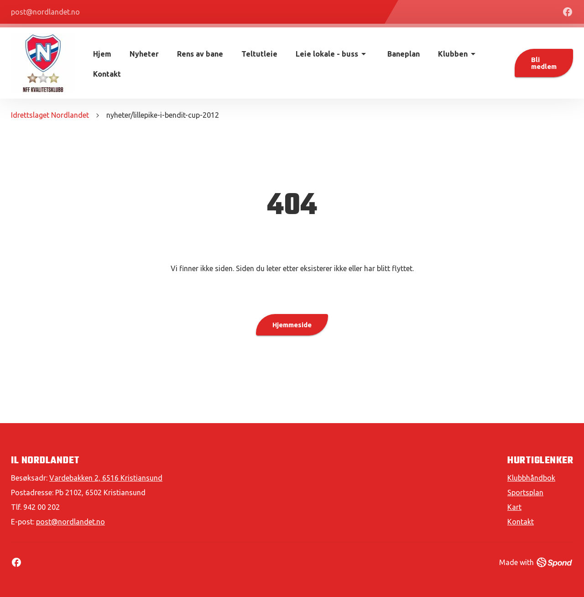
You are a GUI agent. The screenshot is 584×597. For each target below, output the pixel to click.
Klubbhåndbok (531, 478)
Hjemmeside (292, 324)
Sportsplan (525, 492)
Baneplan (403, 54)
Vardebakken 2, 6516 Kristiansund (105, 478)
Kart (514, 507)
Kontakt (107, 74)
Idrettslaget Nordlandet (50, 115)
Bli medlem (544, 63)
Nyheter (144, 54)
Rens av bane (200, 54)
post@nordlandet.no (70, 522)
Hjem (102, 54)
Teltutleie (259, 54)
